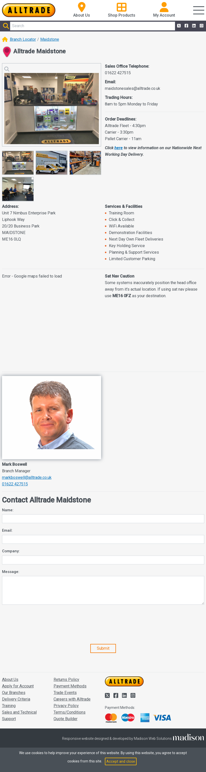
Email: (7, 530)
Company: (11, 551)
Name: (8, 510)
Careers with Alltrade (72, 699)
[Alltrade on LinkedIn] (193, 26)
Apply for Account (18, 686)
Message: (10, 571)
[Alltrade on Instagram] (201, 26)
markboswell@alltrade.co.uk (27, 477)
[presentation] (40, 626)
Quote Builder (65, 718)
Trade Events (65, 692)
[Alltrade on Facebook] (186, 26)
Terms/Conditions (70, 712)
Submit (103, 648)
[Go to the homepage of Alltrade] (29, 10)
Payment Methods (70, 686)
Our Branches (13, 692)
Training (9, 705)
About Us (10, 679)
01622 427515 (15, 484)
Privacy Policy (66, 705)
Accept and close (120, 761)
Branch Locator (23, 39)
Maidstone (49, 39)
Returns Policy (66, 679)
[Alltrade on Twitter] (178, 26)
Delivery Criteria (16, 699)
